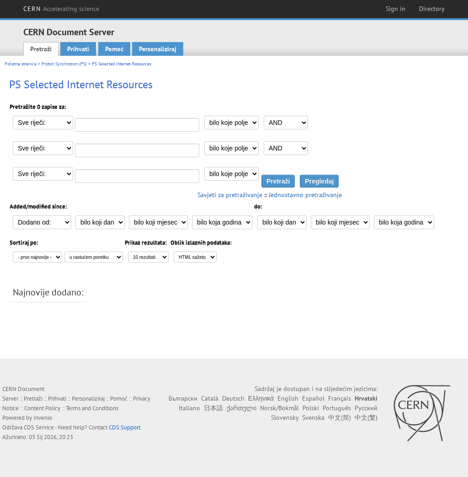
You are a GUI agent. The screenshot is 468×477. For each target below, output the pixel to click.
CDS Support (124, 427)
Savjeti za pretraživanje (229, 195)
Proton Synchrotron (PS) (64, 64)
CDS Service (39, 427)
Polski (311, 408)
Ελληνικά (261, 398)
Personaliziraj (157, 49)
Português (337, 408)
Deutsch (233, 398)
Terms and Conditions (92, 408)
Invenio (42, 418)
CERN (61, 9)
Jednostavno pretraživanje (305, 195)
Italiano (189, 408)
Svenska (313, 417)
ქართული (241, 408)
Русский (366, 408)
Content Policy (42, 408)
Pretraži (41, 49)
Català (209, 398)
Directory (432, 9)
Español (313, 398)
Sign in (395, 9)
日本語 (213, 408)
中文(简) (339, 417)
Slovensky (284, 417)
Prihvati (78, 49)
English (287, 398)
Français (339, 398)
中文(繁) (366, 417)
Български (183, 398)
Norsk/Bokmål (279, 408)
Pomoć (114, 49)
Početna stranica (21, 64)
